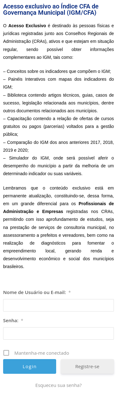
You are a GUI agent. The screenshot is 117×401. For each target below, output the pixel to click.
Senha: (13, 320)
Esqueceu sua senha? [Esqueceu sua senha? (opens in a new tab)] (58, 385)
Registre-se (87, 366)
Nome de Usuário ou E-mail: (37, 292)
